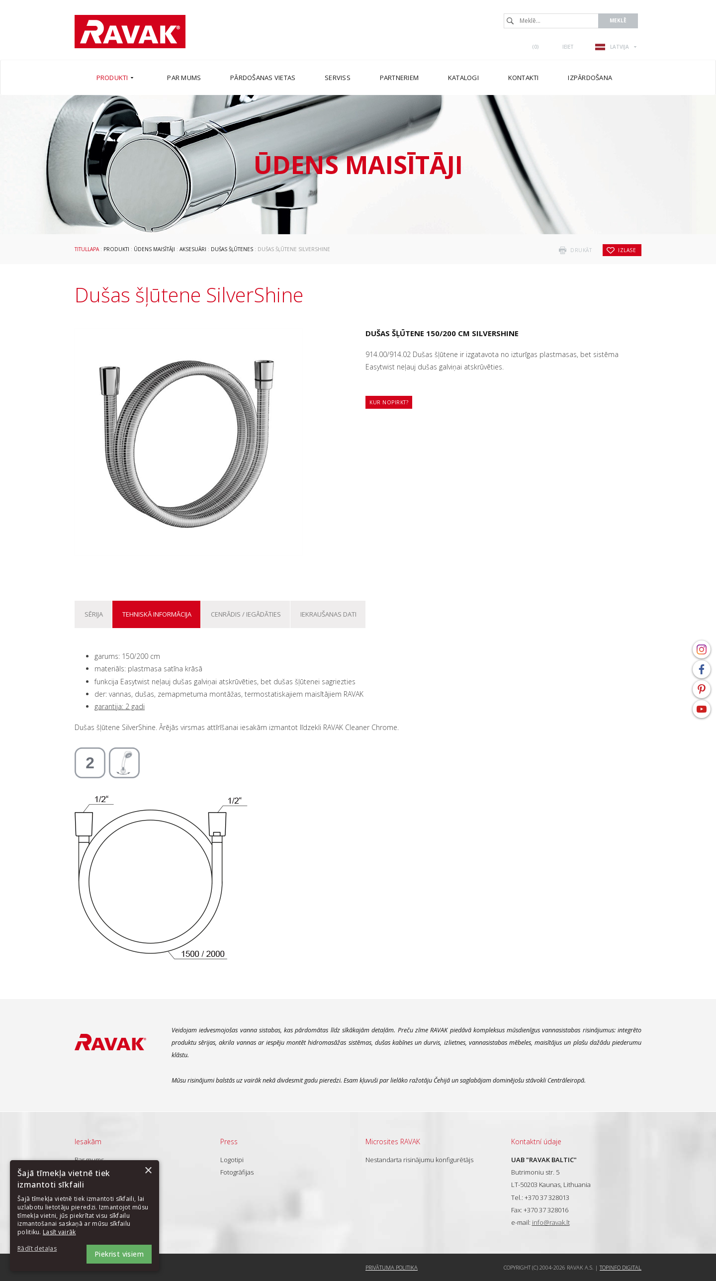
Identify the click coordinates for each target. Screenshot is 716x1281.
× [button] (148, 1171)
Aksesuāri (192, 249)
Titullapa (87, 249)
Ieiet (568, 46)
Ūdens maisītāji (154, 249)
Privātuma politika (391, 1267)
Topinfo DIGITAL (620, 1267)
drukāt (581, 250)
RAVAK (130, 31)
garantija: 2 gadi (119, 706)
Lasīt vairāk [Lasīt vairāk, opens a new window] (59, 1232)
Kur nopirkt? (388, 402)
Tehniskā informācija (156, 614)
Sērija (94, 614)
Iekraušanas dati (328, 614)
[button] (44, 1249)
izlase (627, 250)
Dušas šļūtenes (232, 249)
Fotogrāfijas (237, 1172)
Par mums (89, 1159)
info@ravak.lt (551, 1222)
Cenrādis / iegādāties (246, 614)
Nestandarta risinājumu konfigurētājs (419, 1159)
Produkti (116, 249)
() (535, 46)
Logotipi (232, 1159)
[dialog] (84, 1215)
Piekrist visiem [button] (119, 1254)
